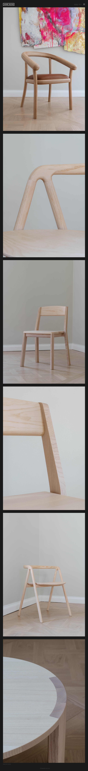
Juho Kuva (8, 4)
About (80, 4)
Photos (76, 4)
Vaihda (84, 4)
